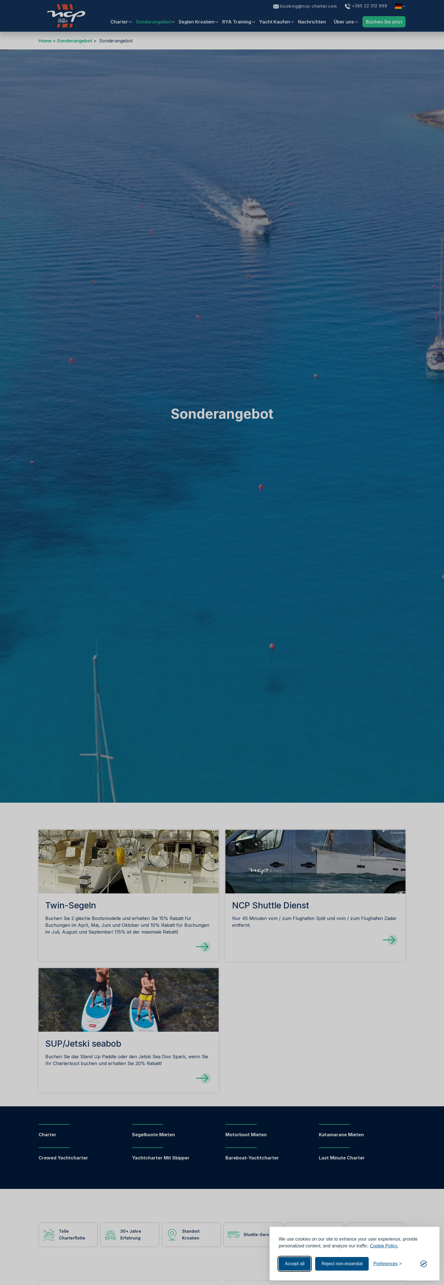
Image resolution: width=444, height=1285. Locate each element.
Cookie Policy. (384, 1245)
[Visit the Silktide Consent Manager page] (423, 1264)
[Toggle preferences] (387, 1263)
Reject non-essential (341, 1263)
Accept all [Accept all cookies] (294, 1263)
